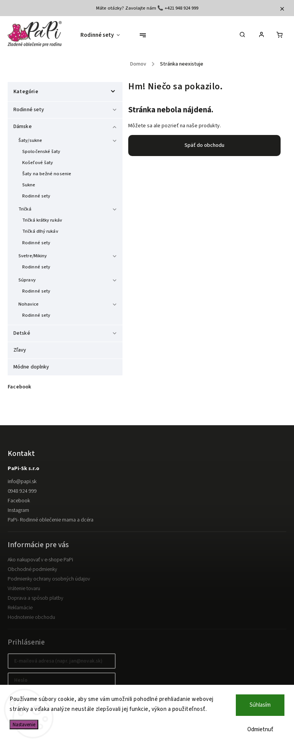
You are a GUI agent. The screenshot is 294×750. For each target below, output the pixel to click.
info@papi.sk (22, 481)
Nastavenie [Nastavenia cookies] (24, 724)
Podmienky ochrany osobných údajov (49, 579)
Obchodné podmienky (32, 569)
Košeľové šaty (37, 162)
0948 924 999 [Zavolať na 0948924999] (22, 491)
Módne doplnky (31, 367)
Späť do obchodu (204, 145)
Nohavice (68, 303)
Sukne (29, 184)
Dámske (66, 125)
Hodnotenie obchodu (31, 617)
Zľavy (20, 350)
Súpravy (68, 279)
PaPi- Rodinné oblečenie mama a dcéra (50, 520)
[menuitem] (103, 35)
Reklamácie (20, 608)
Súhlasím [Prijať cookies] (260, 705)
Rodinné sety (66, 108)
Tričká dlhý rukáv (40, 231)
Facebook (19, 501)
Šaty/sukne (68, 139)
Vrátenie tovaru (24, 588)
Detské (66, 332)
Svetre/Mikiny (68, 254)
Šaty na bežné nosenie (46, 173)
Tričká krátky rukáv (42, 220)
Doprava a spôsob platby (35, 598)
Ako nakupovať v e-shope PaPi (40, 560)
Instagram (18, 510)
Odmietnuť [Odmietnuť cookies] (260, 729)
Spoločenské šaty (41, 151)
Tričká (68, 208)
